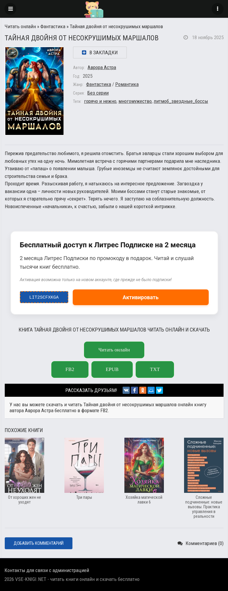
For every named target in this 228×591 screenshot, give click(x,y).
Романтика (127, 84)
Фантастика (52, 26)
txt (155, 369)
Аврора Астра (102, 67)
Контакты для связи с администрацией (46, 570)
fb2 (70, 369)
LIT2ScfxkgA (44, 296)
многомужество (135, 101)
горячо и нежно (100, 101)
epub (112, 369)
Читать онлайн (20, 26)
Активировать (141, 297)
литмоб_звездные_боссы (181, 101)
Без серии (98, 93)
